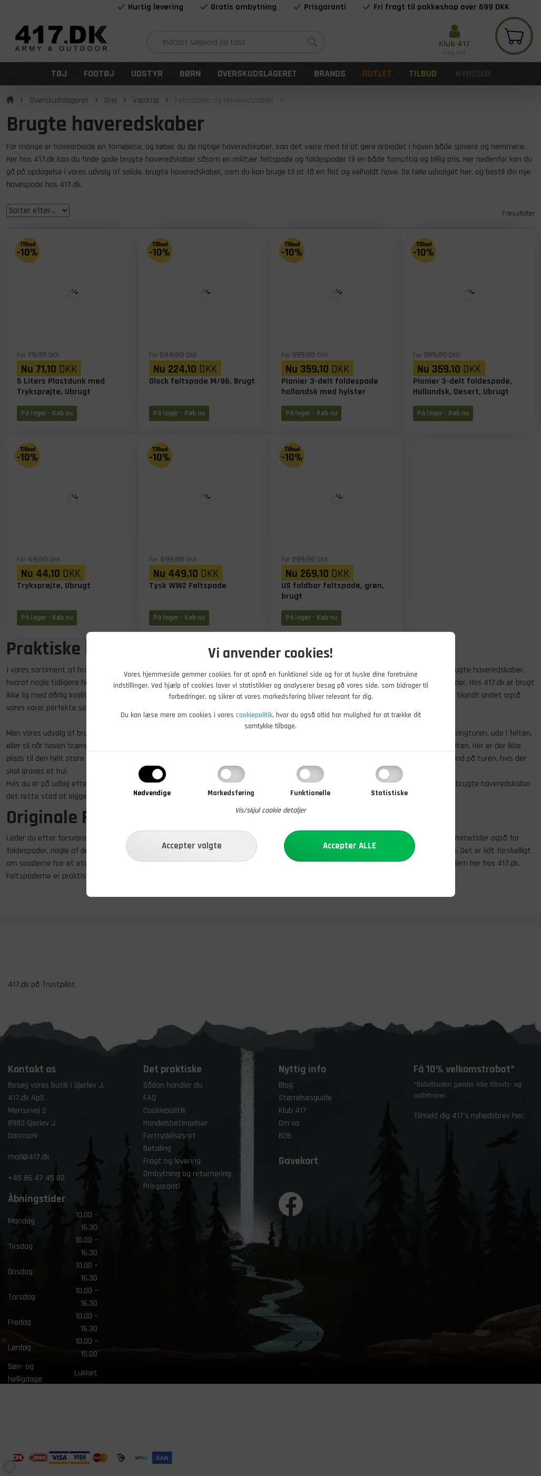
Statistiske (389, 793)
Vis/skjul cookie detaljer (270, 810)
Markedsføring (231, 793)
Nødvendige (152, 793)
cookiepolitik (254, 715)
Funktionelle (310, 793)
